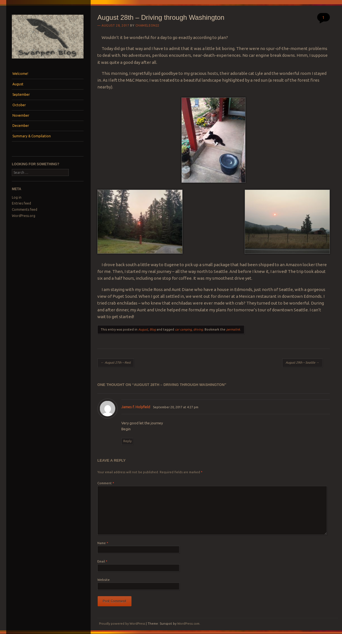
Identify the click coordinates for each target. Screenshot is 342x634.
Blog (153, 329)
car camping (183, 329)
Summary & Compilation (31, 136)
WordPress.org (23, 216)
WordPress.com (188, 623)
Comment (105, 483)
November (20, 115)
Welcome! (20, 73)
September (21, 94)
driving (198, 329)
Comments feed (24, 209)
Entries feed (21, 203)
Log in (16, 197)
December (20, 125)
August (17, 84)
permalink (233, 329)
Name (102, 543)
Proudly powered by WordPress (122, 623)
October (19, 105)
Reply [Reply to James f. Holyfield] (127, 441)
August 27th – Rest (116, 362)
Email (102, 561)
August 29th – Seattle (302, 362)
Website (103, 579)
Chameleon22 (147, 25)
